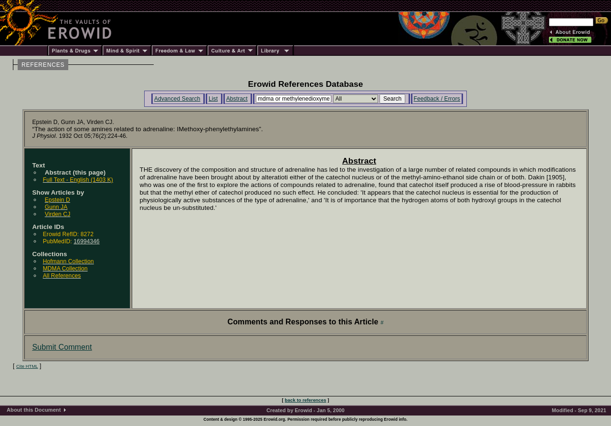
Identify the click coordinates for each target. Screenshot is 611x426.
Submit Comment (62, 347)
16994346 (86, 241)
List (213, 98)
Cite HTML (27, 366)
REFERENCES (42, 65)
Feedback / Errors (437, 98)
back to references (306, 400)
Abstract (237, 98)
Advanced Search (177, 98)
